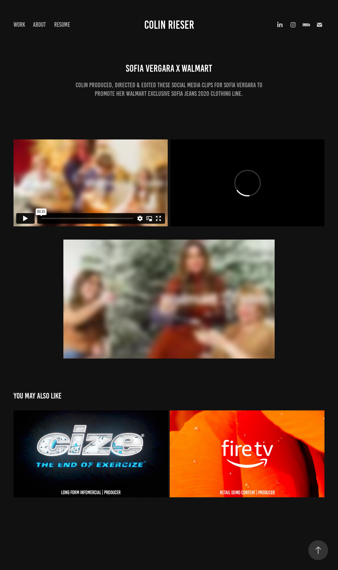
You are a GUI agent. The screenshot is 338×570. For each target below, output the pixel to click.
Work (19, 24)
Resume (62, 24)
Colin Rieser (169, 25)
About (39, 24)
